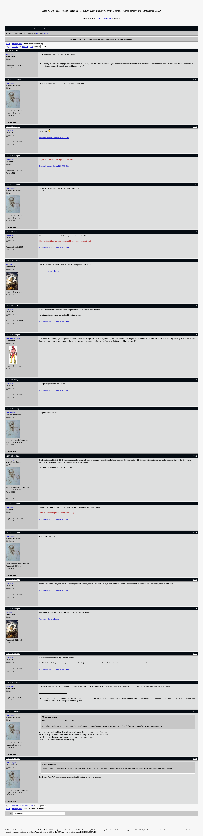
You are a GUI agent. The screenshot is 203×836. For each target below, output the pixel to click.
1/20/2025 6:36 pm (13, 608)
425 (31, 47)
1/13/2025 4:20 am (13, 232)
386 (13, 47)
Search (20, 29)
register (45, 33)
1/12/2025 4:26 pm (13, 127)
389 (23, 47)
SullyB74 (9, 54)
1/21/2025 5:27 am (13, 682)
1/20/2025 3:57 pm (13, 580)
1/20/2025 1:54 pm (13, 503)
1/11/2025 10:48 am (13, 50)
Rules (44, 29)
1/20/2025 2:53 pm (13, 532)
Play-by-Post (17, 44)
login (38, 33)
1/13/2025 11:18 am (13, 306)
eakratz (9, 264)
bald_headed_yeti (13, 338)
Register (33, 29)
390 (26, 47)
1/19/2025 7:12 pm (13, 380)
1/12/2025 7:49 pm (13, 184)
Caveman (9, 130)
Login (56, 29)
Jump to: (35, 813)
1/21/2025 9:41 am (13, 711)
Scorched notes (53, 271)
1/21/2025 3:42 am (13, 654)
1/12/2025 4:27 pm (13, 155)
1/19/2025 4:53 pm (13, 334)
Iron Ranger (11, 83)
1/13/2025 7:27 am (13, 261)
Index (8, 29)
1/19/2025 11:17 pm (13, 408)
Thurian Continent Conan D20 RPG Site (54, 138)
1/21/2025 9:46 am (13, 759)
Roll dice (42, 271)
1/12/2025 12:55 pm (13, 79)
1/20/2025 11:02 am (13, 456)
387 (16, 47)
